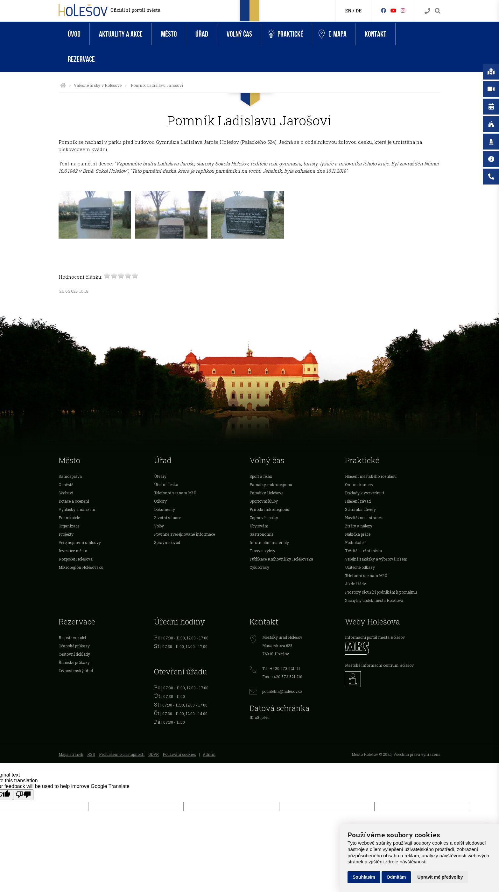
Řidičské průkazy (74, 662)
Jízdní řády (355, 583)
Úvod (74, 34)
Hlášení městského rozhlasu (371, 476)
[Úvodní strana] (63, 85)
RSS (91, 754)
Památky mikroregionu (271, 484)
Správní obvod (167, 542)
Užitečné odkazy (360, 567)
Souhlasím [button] (364, 877)
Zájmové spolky (264, 517)
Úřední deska (166, 484)
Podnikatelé (69, 517)
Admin (209, 754)
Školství (66, 492)
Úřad (201, 34)
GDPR (153, 754)
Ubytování (259, 525)
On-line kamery (359, 484)
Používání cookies (179, 754)
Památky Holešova (267, 492)
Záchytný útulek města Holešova (374, 600)
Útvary (160, 476)
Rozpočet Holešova (76, 558)
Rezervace (81, 59)
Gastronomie (261, 534)
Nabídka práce (357, 534)
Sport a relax (261, 476)
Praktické (285, 34)
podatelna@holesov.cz (282, 691)
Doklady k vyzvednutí (364, 492)
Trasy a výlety (262, 550)
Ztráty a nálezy (358, 525)
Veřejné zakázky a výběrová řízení (376, 558)
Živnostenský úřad (76, 670)
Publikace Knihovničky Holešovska (281, 558)
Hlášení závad (358, 501)
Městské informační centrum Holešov (379, 665)
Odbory (160, 501)
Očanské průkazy (74, 645)
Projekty (66, 534)
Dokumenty (164, 509)
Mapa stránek (71, 754)
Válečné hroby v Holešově (98, 85)
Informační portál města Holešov (375, 637)
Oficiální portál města (135, 10)
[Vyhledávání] (437, 11)
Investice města (73, 550)
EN (348, 11)
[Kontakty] (427, 11)
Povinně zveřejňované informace (184, 534)
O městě (66, 484)
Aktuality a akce (121, 34)
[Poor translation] (23, 794)
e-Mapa (333, 34)
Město (169, 34)
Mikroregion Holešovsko (81, 567)
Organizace (69, 525)
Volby (159, 525)
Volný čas (239, 34)
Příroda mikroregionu (269, 509)
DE (358, 11)
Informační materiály (269, 542)
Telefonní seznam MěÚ (175, 492)
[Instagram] (403, 10)
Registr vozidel (72, 637)
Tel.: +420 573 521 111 (281, 668)
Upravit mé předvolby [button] (440, 877)
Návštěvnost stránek (364, 517)
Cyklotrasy (259, 567)
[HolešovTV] (393, 10)
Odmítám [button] (396, 877)
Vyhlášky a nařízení (77, 509)
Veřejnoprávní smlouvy (80, 542)
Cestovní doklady (74, 654)
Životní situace (167, 517)
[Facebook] (383, 10)
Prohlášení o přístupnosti (121, 754)
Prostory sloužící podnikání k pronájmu (381, 592)
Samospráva (70, 476)
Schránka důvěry (360, 509)
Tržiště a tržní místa (363, 550)
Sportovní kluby (264, 501)
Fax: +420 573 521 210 (282, 676)
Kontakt (375, 34)
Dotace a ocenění (74, 501)
